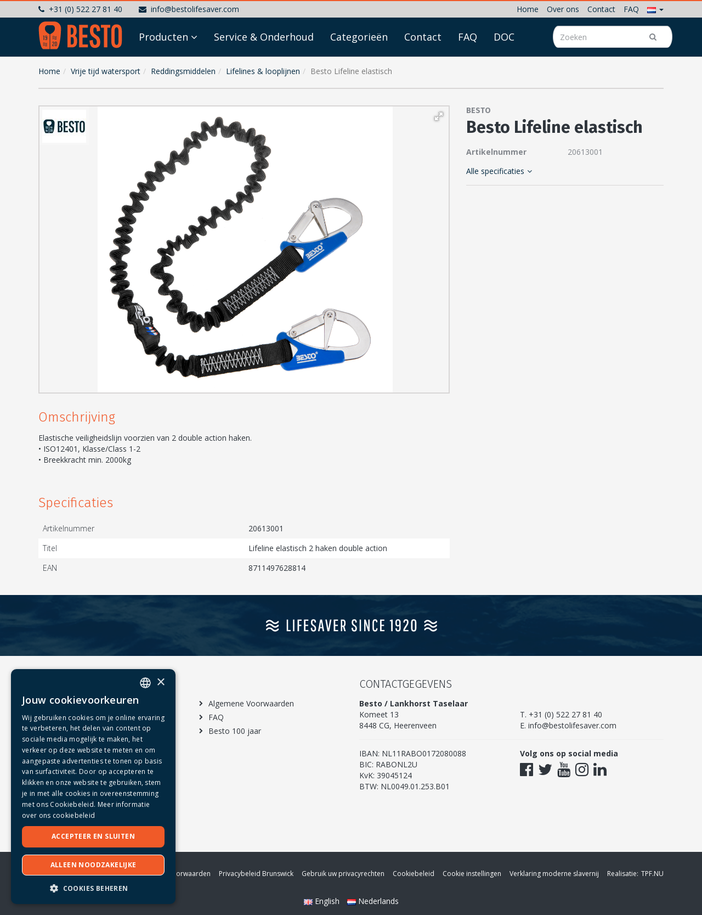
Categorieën (359, 67)
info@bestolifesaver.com (189, 9)
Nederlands (373, 901)
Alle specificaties (499, 171)
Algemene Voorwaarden (251, 703)
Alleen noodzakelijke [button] (93, 864)
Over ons (563, 9)
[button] (655, 9)
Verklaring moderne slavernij (554, 873)
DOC (504, 67)
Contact (601, 9)
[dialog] (93, 786)
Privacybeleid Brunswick (256, 873)
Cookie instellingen (472, 873)
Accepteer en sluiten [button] (93, 836)
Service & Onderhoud (264, 67)
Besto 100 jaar (234, 731)
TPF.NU (652, 873)
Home (528, 9)
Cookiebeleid (413, 873)
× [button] (160, 682)
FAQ (631, 9)
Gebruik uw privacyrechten (343, 873)
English (323, 901)
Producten (163, 67)
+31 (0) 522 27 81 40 (80, 9)
